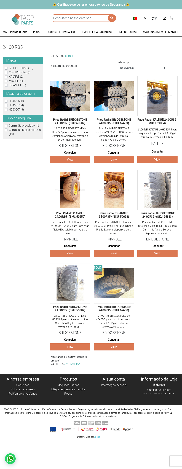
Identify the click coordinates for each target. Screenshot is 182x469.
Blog (23, 415)
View (70, 159)
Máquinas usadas (68, 385)
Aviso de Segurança (111, 4)
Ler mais (69, 55)
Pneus (68, 406)
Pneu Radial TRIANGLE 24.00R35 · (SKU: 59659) (70, 215)
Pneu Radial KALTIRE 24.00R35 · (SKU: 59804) (157, 121)
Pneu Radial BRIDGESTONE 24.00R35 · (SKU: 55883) (157, 215)
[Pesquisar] (83, 18)
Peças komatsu (68, 410)
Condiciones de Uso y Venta (22, 402)
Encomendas (114, 389)
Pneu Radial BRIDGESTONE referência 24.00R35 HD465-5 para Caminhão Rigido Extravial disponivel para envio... (157, 228)
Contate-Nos (23, 410)
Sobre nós (22, 385)
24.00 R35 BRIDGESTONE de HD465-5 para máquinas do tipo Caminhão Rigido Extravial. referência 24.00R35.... (70, 321)
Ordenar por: (124, 62)
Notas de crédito (113, 393)
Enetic (97, 463)
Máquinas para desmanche (68, 389)
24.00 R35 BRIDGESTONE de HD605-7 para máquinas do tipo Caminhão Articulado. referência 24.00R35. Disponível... (70, 134)
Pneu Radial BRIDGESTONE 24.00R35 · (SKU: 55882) (70, 308)
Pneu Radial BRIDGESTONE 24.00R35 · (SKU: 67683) (114, 121)
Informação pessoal (114, 385)
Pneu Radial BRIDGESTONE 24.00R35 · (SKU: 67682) (70, 121)
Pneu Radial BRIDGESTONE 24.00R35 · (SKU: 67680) (114, 308)
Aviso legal (23, 398)
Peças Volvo (68, 415)
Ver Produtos (72, 364)
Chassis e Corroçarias (68, 402)
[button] (15, 32)
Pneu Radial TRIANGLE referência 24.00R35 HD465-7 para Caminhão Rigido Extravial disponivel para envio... (69, 228)
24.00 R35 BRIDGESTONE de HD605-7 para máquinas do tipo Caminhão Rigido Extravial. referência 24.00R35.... (114, 321)
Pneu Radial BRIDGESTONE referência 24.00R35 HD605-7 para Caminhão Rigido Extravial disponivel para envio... (114, 134)
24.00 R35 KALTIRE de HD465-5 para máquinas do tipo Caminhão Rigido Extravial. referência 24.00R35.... (157, 133)
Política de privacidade (23, 393)
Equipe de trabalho (68, 398)
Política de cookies (23, 389)
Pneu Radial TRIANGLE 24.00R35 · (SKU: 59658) (114, 215)
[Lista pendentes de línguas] (136, 18)
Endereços (114, 398)
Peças (68, 393)
